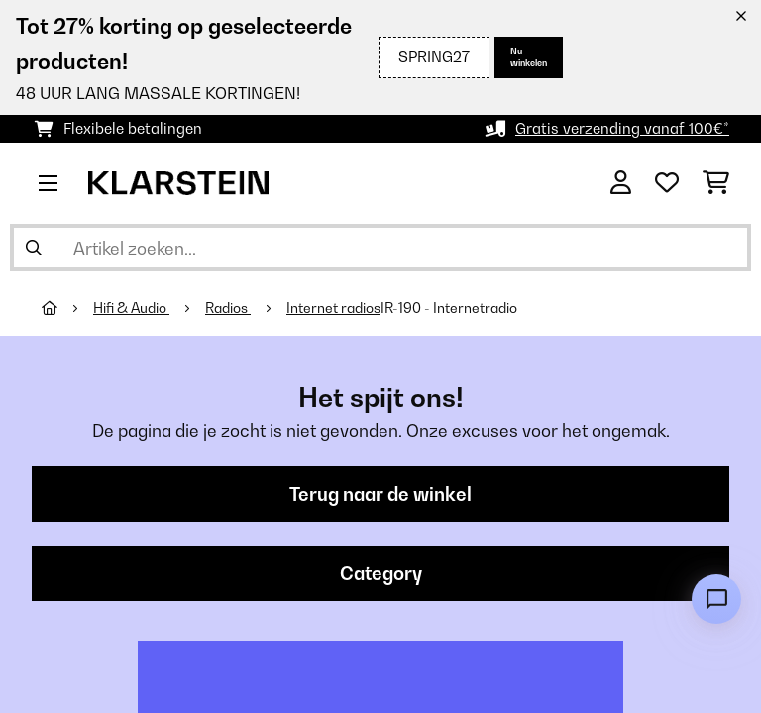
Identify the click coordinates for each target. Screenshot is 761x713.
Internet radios (333, 308)
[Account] (620, 183)
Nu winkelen (528, 57)
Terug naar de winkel (380, 494)
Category (381, 573)
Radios (228, 308)
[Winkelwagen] (716, 183)
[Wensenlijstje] (667, 183)
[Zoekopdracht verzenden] (34, 247)
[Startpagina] (67, 308)
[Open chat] (716, 599)
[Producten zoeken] (380, 247)
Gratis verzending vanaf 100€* (622, 128)
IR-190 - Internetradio (448, 308)
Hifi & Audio (131, 308)
